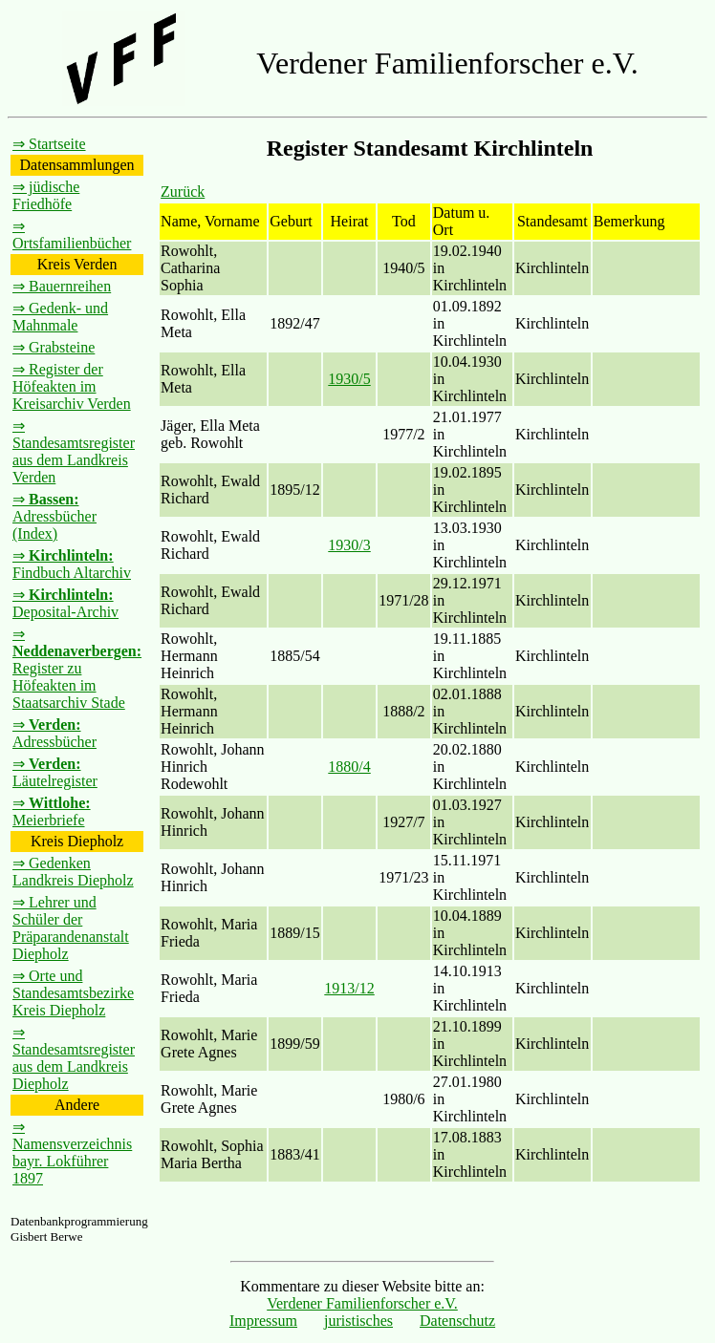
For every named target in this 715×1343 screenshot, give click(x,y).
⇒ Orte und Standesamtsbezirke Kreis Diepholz (73, 993)
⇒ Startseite (49, 144)
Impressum (263, 1320)
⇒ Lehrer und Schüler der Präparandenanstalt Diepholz (70, 928)
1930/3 (349, 545)
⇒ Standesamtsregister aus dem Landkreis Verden (73, 451)
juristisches (358, 1320)
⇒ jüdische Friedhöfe (45, 195)
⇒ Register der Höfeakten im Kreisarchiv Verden (71, 386)
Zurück (183, 191)
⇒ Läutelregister (55, 772)
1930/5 (349, 379)
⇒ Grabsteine (53, 347)
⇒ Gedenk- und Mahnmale (60, 316)
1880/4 (349, 766)
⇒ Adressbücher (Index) (54, 516)
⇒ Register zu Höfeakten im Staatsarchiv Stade (76, 668)
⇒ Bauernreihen (61, 286)
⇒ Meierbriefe (51, 811)
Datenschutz (457, 1320)
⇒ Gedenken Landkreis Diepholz (73, 871)
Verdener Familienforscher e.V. (362, 1303)
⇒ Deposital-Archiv (65, 603)
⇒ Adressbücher (54, 733)
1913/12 (349, 988)
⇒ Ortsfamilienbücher (71, 234)
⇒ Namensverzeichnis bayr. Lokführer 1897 (72, 1152)
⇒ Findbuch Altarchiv (71, 564)
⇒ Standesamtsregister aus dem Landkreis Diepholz (73, 1058)
